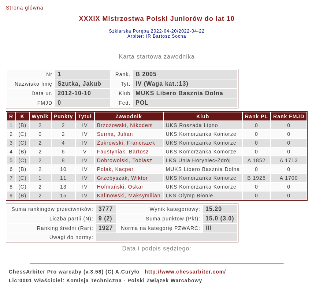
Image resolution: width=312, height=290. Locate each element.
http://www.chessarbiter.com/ (185, 272)
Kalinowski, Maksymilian (129, 195)
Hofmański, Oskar (120, 187)
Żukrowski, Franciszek (126, 143)
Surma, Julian (115, 134)
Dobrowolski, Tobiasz (124, 160)
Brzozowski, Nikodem (125, 125)
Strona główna (25, 8)
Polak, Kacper (115, 169)
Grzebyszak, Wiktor (122, 178)
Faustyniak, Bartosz (123, 152)
